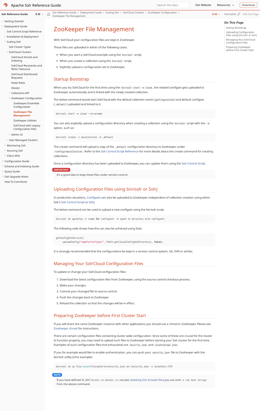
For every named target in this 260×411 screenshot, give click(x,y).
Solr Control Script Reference (24, 31)
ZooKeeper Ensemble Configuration (26, 105)
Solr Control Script (193, 163)
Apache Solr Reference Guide (36, 5)
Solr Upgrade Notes (16, 176)
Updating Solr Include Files (146, 380)
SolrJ (92, 202)
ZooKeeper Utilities (24, 120)
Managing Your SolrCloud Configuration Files (240, 41)
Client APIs (13, 156)
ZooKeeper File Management (22, 113)
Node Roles (18, 83)
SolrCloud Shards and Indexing (24, 58)
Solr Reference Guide (64, 12)
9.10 (214, 14)
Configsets (94, 197)
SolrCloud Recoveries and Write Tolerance (26, 67)
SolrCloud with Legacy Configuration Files (26, 127)
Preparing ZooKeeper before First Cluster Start (240, 48)
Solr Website (203, 5)
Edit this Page (251, 14)
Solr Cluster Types (20, 47)
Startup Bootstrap (236, 27)
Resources (223, 5)
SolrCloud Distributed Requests (24, 75)
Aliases (15, 88)
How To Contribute (15, 181)
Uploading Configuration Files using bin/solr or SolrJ (241, 33)
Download (248, 5)
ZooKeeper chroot (66, 328)
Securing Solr (15, 150)
